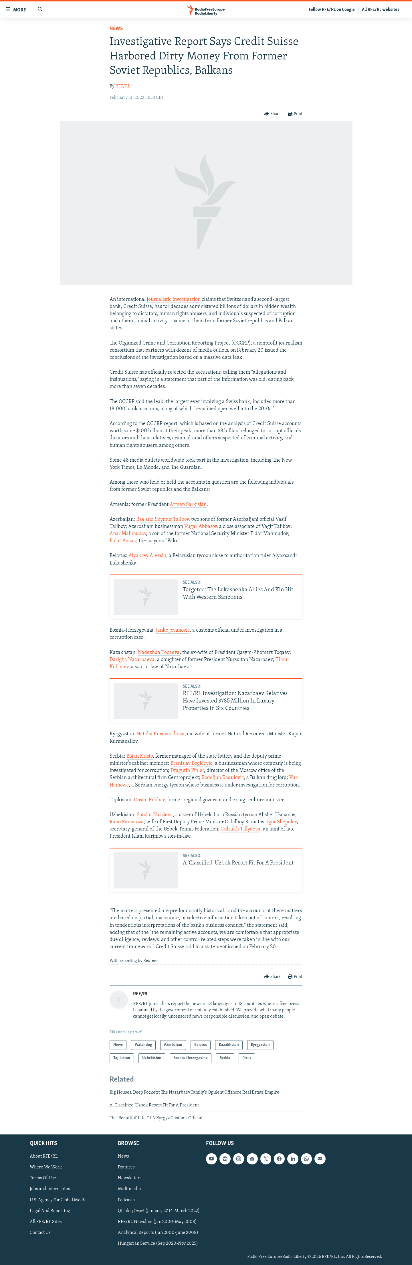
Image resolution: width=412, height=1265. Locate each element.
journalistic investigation (174, 299)
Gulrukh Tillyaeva (240, 829)
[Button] (272, 114)
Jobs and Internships (50, 1189)
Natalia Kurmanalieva (160, 734)
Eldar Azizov (123, 541)
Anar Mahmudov (128, 534)
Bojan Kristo (139, 756)
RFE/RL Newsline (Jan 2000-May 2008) (157, 1221)
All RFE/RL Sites (46, 1221)
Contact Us (40, 1232)
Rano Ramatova (127, 822)
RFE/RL (122, 86)
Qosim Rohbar (149, 800)
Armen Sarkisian (188, 504)
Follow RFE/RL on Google (332, 9)
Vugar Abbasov (200, 526)
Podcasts (126, 1200)
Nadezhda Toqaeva (159, 652)
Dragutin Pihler (187, 770)
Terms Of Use (43, 1178)
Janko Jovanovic (173, 630)
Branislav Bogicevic (191, 763)
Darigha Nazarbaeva (132, 659)
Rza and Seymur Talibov (162, 519)
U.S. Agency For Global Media (58, 1200)
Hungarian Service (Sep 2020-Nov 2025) (158, 1243)
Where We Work (46, 1167)
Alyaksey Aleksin (147, 556)
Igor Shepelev (282, 822)
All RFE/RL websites (380, 9)
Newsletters (130, 1178)
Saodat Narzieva (155, 815)
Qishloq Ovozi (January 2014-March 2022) (159, 1210)
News (116, 28)
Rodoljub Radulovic (222, 777)
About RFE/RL (44, 1156)
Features (126, 1167)
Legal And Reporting (50, 1210)
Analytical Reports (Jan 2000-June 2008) (158, 1232)
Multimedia (129, 1189)
